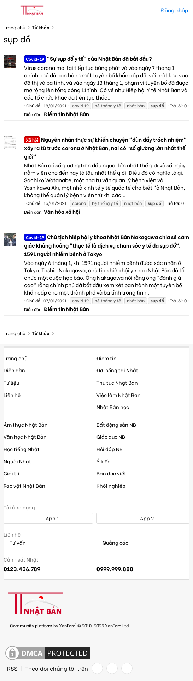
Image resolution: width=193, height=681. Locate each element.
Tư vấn (15, 543)
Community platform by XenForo (70, 625)
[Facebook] (97, 668)
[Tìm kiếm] (150, 10)
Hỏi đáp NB (109, 448)
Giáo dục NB (110, 436)
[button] (9, 10)
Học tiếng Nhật (22, 448)
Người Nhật (17, 461)
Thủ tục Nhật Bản (117, 382)
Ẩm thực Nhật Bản (26, 424)
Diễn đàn (14, 370)
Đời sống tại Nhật (117, 370)
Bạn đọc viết (111, 473)
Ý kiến (103, 461)
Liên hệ (12, 394)
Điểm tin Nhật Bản (66, 114)
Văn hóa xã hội (62, 211)
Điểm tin (106, 358)
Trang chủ (15, 358)
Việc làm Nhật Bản (118, 394)
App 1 (48, 518)
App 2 (143, 518)
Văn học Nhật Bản (25, 436)
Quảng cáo (112, 543)
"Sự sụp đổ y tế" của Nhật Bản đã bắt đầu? (88, 58)
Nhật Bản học (112, 406)
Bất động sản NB (116, 424)
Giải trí (11, 473)
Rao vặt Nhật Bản (24, 485)
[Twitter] (112, 668)
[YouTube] (127, 668)
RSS (12, 668)
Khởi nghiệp (110, 485)
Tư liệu (11, 382)
